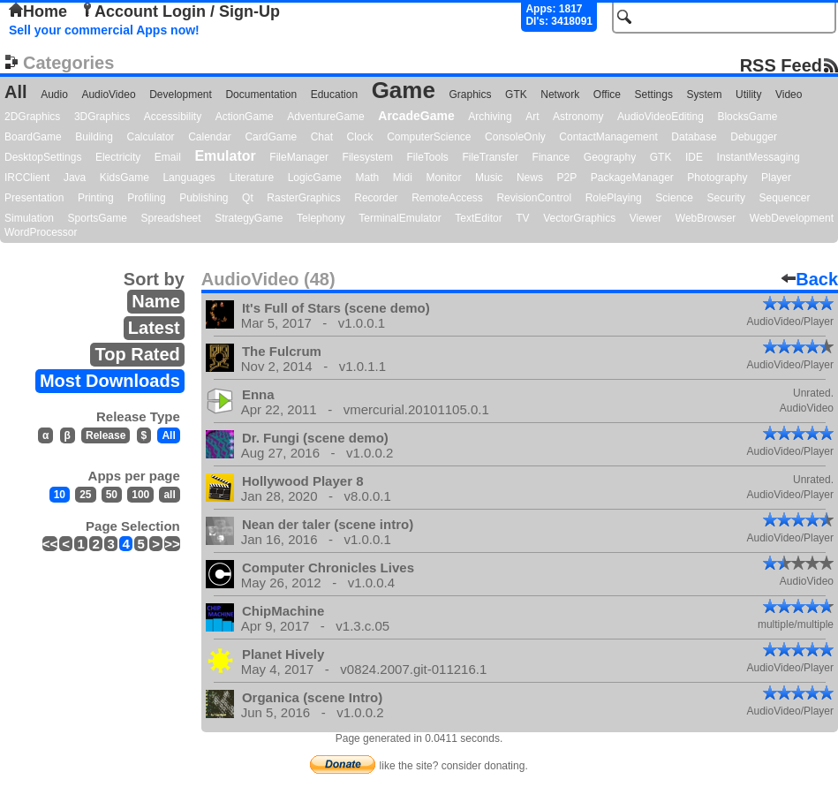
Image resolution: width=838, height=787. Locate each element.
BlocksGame (747, 116)
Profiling (146, 198)
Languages (188, 177)
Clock (360, 137)
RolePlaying (613, 198)
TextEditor (478, 218)
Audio (54, 94)
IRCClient (26, 177)
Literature (251, 177)
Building (94, 137)
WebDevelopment (792, 218)
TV (522, 218)
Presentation (34, 198)
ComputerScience (429, 137)
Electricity (117, 157)
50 (111, 494)
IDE (694, 157)
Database (693, 137)
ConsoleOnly (515, 137)
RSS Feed (781, 65)
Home (38, 11)
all (169, 494)
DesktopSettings (42, 157)
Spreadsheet (171, 218)
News (530, 177)
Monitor (443, 177)
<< (50, 543)
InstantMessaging (758, 157)
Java (75, 177)
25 (85, 494)
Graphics (470, 94)
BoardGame (33, 137)
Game (403, 90)
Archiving (489, 116)
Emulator (224, 155)
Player (776, 177)
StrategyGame (249, 218)
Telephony (321, 218)
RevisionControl (533, 198)
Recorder (375, 198)
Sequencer (784, 198)
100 (140, 494)
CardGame (271, 137)
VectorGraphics (579, 218)
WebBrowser (706, 218)
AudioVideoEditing (660, 116)
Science (674, 198)
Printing (96, 198)
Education (334, 94)
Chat (322, 137)
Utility (748, 94)
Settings (654, 94)
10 (59, 494)
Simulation (29, 218)
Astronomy (578, 116)
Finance (551, 157)
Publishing (203, 198)
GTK (516, 94)
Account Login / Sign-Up (180, 11)
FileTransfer (490, 157)
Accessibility (172, 116)
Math (368, 177)
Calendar (209, 137)
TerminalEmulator (400, 218)
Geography (610, 157)
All (15, 92)
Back (809, 279)
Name (155, 301)
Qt (247, 198)
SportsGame (97, 218)
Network (559, 94)
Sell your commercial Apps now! (104, 30)
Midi (402, 177)
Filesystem (368, 157)
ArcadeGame (416, 116)
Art (532, 116)
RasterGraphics (303, 198)
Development (180, 94)
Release (105, 435)
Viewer (645, 218)
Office (607, 94)
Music (488, 177)
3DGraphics (102, 116)
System (703, 94)
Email (168, 157)
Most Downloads (110, 380)
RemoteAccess (447, 198)
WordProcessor (40, 232)
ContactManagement (608, 137)
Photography (717, 177)
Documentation (261, 94)
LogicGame (315, 177)
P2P (566, 177)
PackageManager (632, 177)
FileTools (428, 157)
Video (788, 94)
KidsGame (124, 177)
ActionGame (244, 116)
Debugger (753, 137)
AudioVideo (108, 94)
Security (726, 198)
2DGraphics (32, 116)
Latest (154, 327)
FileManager (298, 157)
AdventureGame (325, 116)
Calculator (151, 137)
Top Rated (136, 354)
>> (172, 543)
